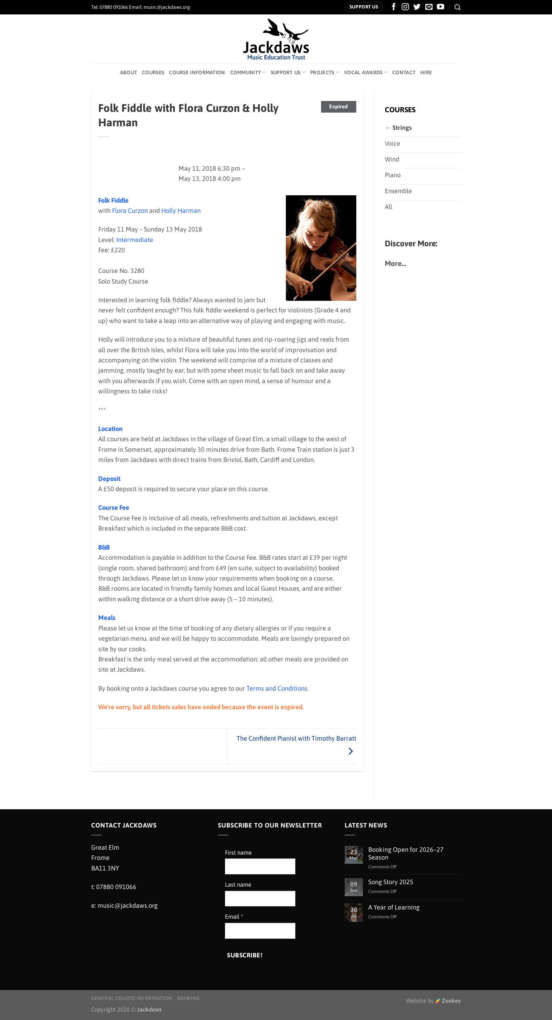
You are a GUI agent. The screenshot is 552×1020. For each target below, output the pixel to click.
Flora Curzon (130, 210)
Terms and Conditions (276, 688)
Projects (324, 72)
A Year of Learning (394, 907)
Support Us (288, 72)
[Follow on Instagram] (405, 7)
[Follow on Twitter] (417, 7)
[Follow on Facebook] (393, 7)
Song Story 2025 (390, 882)
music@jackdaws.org (128, 905)
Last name (238, 884)
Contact (403, 72)
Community (248, 72)
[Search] (457, 7)
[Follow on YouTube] (440, 7)
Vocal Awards (365, 72)
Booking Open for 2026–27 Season (406, 853)
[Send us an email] (429, 7)
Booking (188, 998)
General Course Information (131, 998)
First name (238, 852)
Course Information (197, 72)
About (128, 72)
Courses (153, 72)
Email (234, 916)
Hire (426, 72)
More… (395, 265)
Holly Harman (181, 210)
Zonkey (448, 1000)
